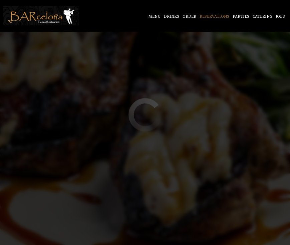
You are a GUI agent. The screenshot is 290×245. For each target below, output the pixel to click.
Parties (241, 16)
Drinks (171, 16)
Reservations (214, 16)
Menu (155, 16)
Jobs (280, 16)
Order (189, 16)
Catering (262, 16)
